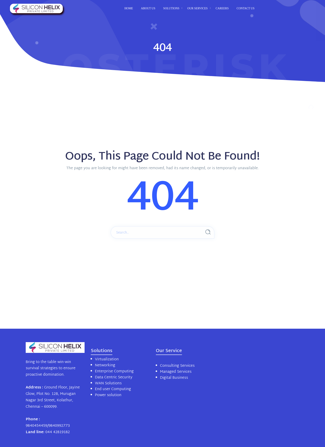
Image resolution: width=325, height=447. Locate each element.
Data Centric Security (113, 377)
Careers (222, 8)
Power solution (108, 395)
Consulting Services (177, 365)
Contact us (246, 8)
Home (128, 8)
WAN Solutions (108, 383)
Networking (105, 365)
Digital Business (174, 377)
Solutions (171, 8)
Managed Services (176, 371)
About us (148, 8)
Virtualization (107, 359)
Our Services (197, 8)
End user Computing (113, 389)
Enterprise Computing (114, 371)
